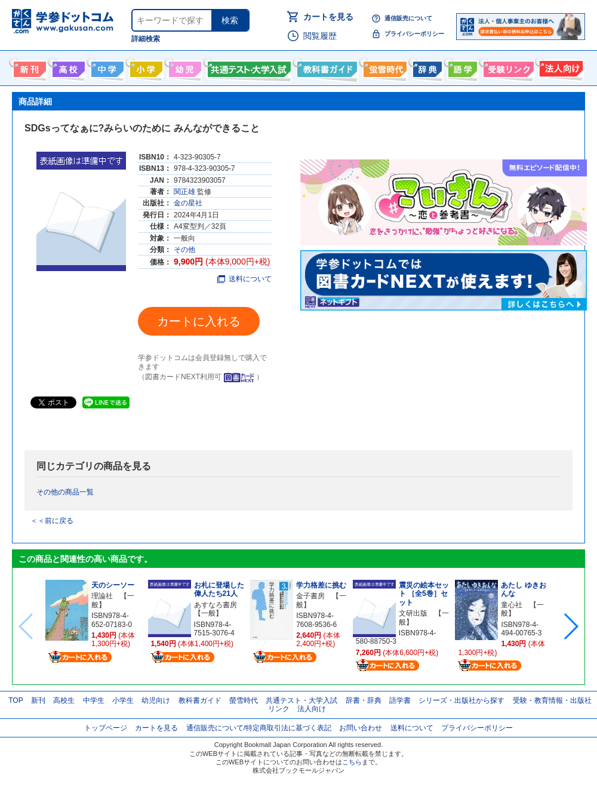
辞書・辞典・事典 (426, 67)
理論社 (102, 596)
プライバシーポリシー (414, 33)
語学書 (461, 67)
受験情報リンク (507, 67)
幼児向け (183, 67)
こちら (352, 762)
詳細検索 (145, 39)
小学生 (123, 700)
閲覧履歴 (320, 36)
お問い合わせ (360, 728)
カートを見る (328, 16)
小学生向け (144, 67)
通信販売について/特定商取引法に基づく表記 (258, 728)
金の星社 (188, 203)
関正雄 (184, 191)
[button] (570, 626)
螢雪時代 (383, 67)
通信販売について (408, 18)
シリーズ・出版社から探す (461, 700)
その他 (184, 249)
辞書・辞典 (363, 700)
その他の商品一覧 (65, 492)
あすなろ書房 (215, 605)
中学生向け (106, 67)
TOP (15, 700)
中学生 (93, 700)
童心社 (511, 605)
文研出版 (413, 613)
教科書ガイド (326, 67)
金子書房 (310, 596)
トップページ (105, 728)
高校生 (64, 700)
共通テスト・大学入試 (248, 67)
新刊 (38, 700)
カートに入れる (199, 321)
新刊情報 (28, 67)
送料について (244, 279)
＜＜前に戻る (51, 521)
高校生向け (67, 67)
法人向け (559, 67)
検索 (229, 20)
